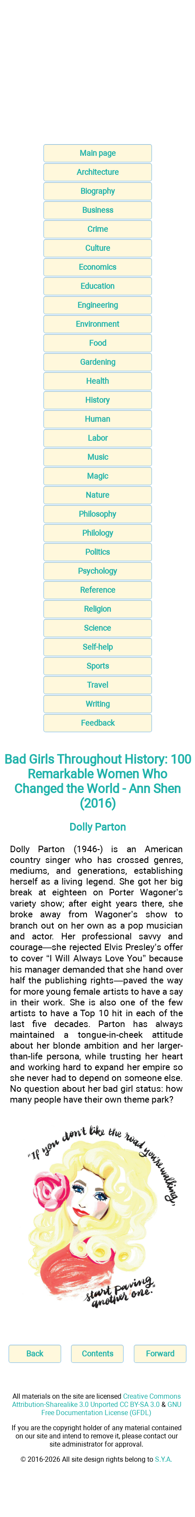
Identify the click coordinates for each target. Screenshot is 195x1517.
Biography (97, 191)
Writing (98, 703)
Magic (97, 475)
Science (97, 627)
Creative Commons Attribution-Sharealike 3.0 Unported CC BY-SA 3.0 (96, 1400)
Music (97, 456)
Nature (97, 494)
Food (97, 343)
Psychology (97, 570)
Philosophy (97, 513)
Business (97, 210)
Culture (97, 248)
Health (97, 381)
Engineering (97, 305)
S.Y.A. (163, 1459)
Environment (97, 324)
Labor (98, 437)
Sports (98, 665)
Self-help (98, 646)
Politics (97, 551)
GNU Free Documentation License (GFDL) (111, 1408)
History (97, 400)
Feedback (98, 722)
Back (34, 1353)
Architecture (98, 172)
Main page (98, 153)
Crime (97, 229)
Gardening (97, 362)
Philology (97, 532)
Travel (97, 684)
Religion (97, 608)
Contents (97, 1353)
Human (97, 418)
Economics (97, 267)
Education (97, 286)
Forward (160, 1353)
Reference (97, 589)
